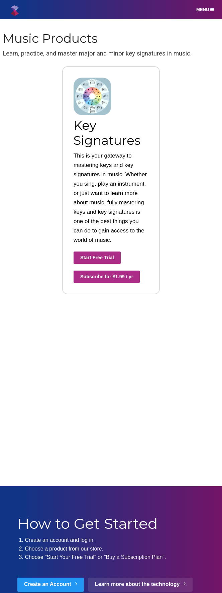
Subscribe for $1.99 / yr (106, 276)
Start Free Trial (97, 257)
